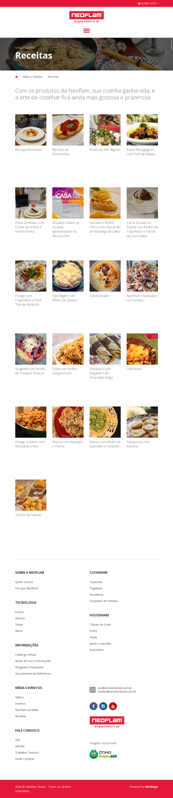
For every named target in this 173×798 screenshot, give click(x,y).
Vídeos (19, 697)
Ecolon (19, 612)
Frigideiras (96, 588)
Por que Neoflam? (27, 588)
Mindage (151, 787)
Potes (93, 631)
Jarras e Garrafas (100, 643)
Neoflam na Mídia (26, 710)
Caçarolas (96, 582)
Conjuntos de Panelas (104, 601)
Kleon (19, 631)
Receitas (20, 716)
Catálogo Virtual (25, 654)
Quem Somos (24, 582)
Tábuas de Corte (100, 624)
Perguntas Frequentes (29, 667)
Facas (93, 637)
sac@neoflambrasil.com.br (115, 688)
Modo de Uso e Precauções (33, 661)
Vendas (20, 746)
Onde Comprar (24, 759)
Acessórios (97, 650)
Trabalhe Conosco (27, 752)
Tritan (19, 624)
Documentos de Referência (33, 673)
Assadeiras (96, 594)
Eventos (20, 703)
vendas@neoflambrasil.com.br (117, 691)
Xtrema (20, 618)
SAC (17, 740)
